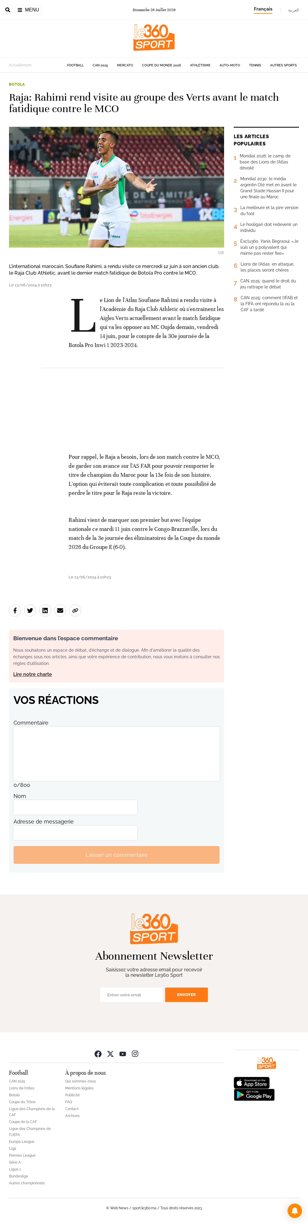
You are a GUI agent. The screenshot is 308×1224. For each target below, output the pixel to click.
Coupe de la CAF (23, 1122)
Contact (72, 1109)
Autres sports (283, 65)
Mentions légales (79, 1088)
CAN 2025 (100, 65)
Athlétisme (200, 65)
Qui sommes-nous (80, 1081)
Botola (17, 84)
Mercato (125, 65)
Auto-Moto (230, 65)
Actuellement (20, 65)
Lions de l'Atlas (21, 1088)
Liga (12, 1148)
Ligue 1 (15, 1169)
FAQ (68, 1102)
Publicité (72, 1095)
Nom (20, 796)
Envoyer (186, 994)
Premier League (22, 1155)
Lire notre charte (32, 674)
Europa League (21, 1142)
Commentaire (31, 723)
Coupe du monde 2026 (161, 65)
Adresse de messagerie (44, 821)
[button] (295, 1211)
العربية (293, 10)
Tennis (255, 65)
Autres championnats (27, 1183)
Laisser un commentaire (117, 855)
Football (75, 65)
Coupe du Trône (22, 1102)
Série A (15, 1162)
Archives (72, 1116)
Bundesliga (18, 1176)
